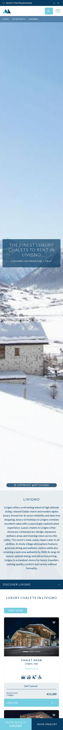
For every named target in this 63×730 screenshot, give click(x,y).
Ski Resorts (18, 19)
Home (6, 19)
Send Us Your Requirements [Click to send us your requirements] (17, 3)
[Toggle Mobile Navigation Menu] (58, 11)
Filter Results (16, 724)
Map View (15, 610)
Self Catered (30, 686)
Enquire (31, 702)
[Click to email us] (58, 3)
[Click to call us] (54, 3)
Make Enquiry (47, 724)
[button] (8, 636)
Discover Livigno (31, 584)
